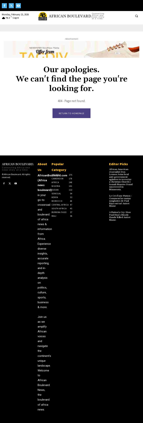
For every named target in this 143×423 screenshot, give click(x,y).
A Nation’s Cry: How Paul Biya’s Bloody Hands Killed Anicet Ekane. (119, 215)
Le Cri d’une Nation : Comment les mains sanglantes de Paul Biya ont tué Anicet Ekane (120, 200)
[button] (136, 16)
